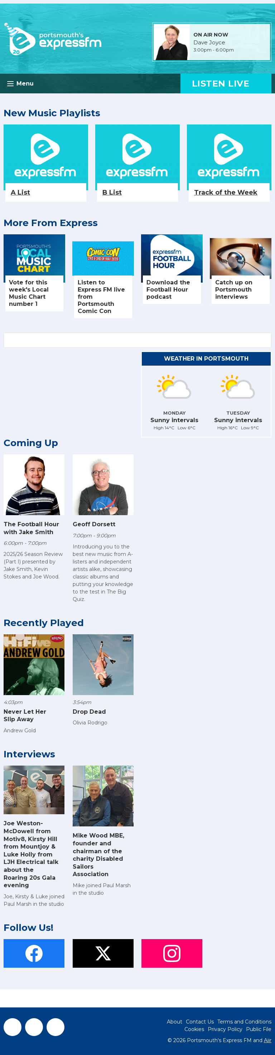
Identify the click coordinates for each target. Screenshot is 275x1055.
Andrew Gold (20, 730)
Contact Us (200, 1022)
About (174, 1022)
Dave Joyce (209, 42)
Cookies (194, 1029)
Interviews (29, 754)
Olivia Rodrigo (90, 722)
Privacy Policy (225, 1029)
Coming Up (31, 443)
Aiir (267, 1040)
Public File (258, 1029)
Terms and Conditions (244, 1022)
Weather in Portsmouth (206, 358)
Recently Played (44, 623)
